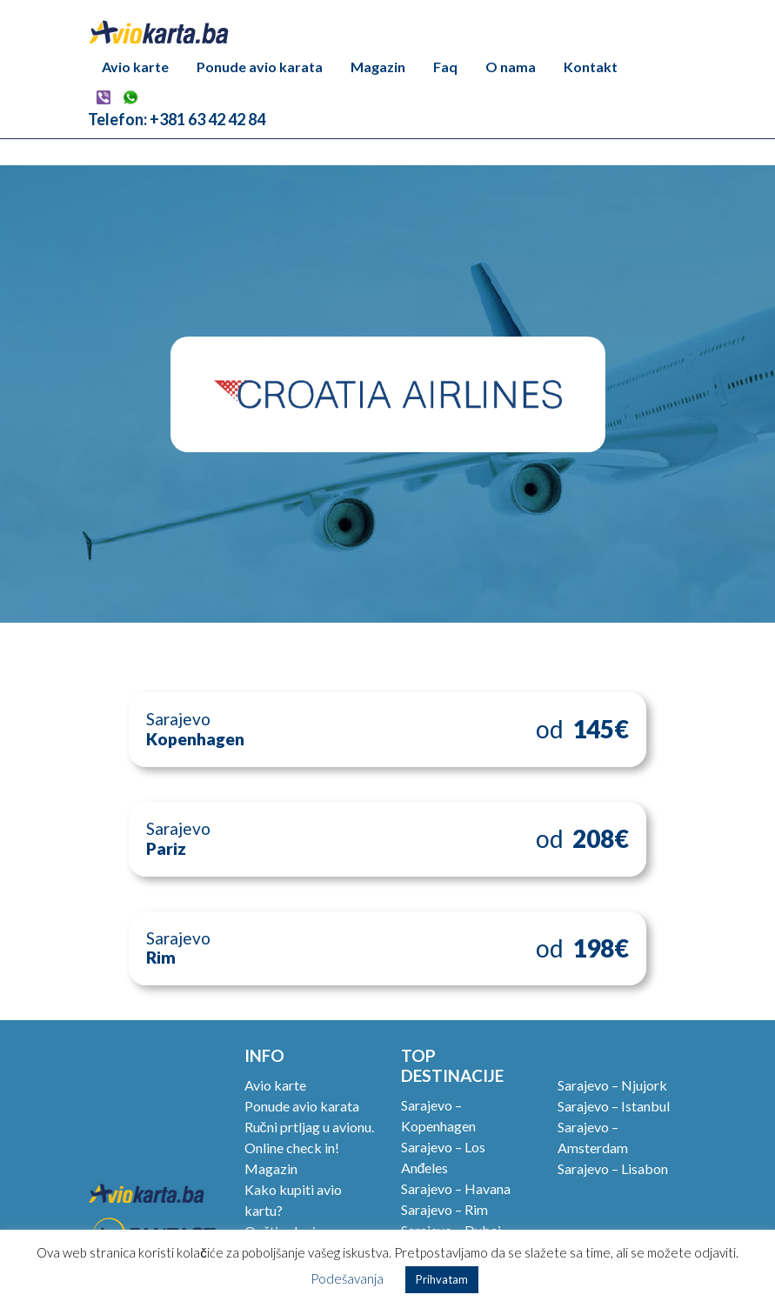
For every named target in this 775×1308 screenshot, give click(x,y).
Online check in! (291, 1147)
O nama (510, 66)
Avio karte (135, 66)
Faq (445, 66)
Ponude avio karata (260, 66)
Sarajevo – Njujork (612, 1085)
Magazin (378, 66)
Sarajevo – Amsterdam (593, 1137)
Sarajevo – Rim (444, 1209)
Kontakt (591, 66)
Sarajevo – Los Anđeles (443, 1157)
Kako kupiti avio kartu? (293, 1199)
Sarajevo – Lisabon (613, 1168)
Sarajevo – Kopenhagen (438, 1115)
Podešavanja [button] (347, 1278)
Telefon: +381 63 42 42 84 (176, 119)
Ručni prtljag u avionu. (309, 1126)
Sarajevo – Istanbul (614, 1106)
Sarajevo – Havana (456, 1188)
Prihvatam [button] (442, 1279)
